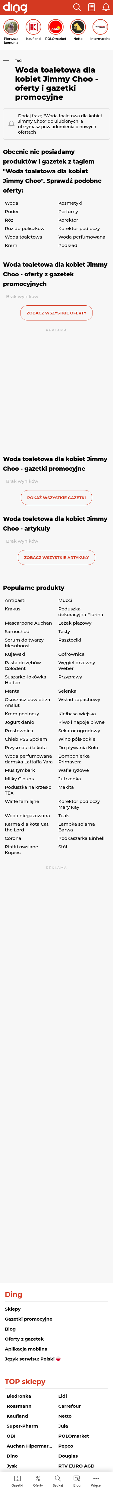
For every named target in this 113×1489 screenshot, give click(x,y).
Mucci (65, 600)
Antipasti (15, 600)
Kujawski (15, 654)
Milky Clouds (19, 779)
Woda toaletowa (23, 237)
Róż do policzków (25, 228)
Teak (63, 815)
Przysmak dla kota (26, 747)
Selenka (67, 691)
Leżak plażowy (75, 623)
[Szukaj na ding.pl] (58, 1480)
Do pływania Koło (78, 747)
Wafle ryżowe (73, 770)
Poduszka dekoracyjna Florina (80, 611)
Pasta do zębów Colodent (23, 665)
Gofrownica (71, 654)
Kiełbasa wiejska (77, 714)
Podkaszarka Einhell (81, 838)
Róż (9, 220)
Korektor (68, 220)
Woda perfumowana (81, 237)
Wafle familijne (22, 801)
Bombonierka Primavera (74, 759)
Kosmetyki (70, 203)
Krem (11, 245)
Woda (11, 203)
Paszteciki (69, 640)
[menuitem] (17, 1480)
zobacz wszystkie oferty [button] (56, 312)
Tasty (64, 631)
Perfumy (68, 211)
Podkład (67, 245)
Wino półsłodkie (77, 739)
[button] (77, 7)
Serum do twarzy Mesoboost (24, 643)
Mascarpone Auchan (28, 623)
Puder (12, 211)
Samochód (17, 631)
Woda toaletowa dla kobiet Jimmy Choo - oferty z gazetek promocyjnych (55, 274)
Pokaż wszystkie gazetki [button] (56, 497)
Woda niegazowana (27, 815)
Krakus (12, 609)
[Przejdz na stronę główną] (15, 8)
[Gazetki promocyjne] (17, 1480)
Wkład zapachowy (79, 699)
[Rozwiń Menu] (96, 1480)
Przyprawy (70, 677)
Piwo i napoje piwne (81, 722)
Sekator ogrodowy (79, 730)
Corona (13, 838)
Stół (62, 847)
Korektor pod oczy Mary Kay (79, 804)
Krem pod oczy (22, 714)
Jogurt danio (19, 722)
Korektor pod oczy (79, 228)
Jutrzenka (69, 779)
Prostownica (19, 730)
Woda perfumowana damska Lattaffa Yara (29, 759)
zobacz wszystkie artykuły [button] (56, 557)
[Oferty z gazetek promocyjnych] (38, 1480)
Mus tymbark (20, 770)
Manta (12, 691)
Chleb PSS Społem (26, 739)
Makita (66, 787)
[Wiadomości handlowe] (77, 1480)
